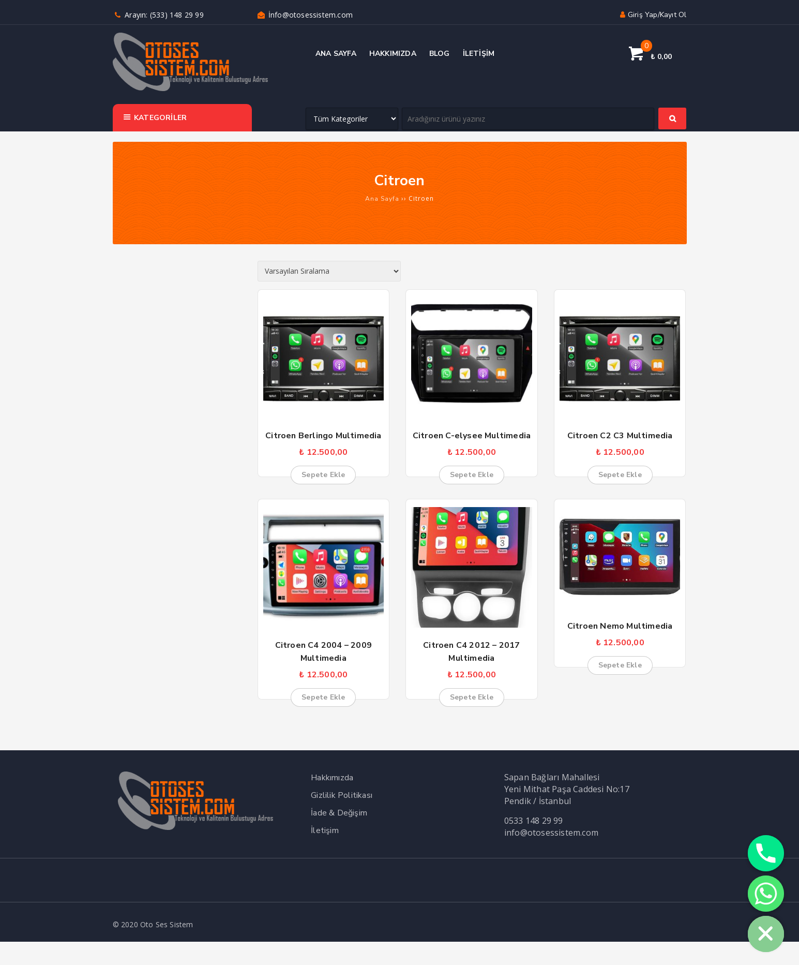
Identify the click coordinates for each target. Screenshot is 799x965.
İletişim (325, 830)
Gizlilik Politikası (341, 795)
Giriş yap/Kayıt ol (651, 15)
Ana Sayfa (382, 199)
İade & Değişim (339, 813)
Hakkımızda (332, 777)
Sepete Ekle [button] (323, 475)
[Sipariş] (329, 271)
